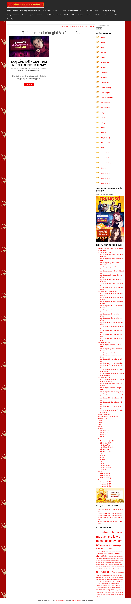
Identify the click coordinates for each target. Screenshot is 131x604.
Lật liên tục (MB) (106, 87)
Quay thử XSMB (105, 173)
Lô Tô (115, 15)
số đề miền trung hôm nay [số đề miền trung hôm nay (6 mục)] (107, 590)
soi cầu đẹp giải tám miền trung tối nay (29, 63)
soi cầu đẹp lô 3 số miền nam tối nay (112, 363)
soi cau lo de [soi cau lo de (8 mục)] (104, 571)
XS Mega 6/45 (105, 62)
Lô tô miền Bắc (105, 153)
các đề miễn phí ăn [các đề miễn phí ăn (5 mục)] (108, 553)
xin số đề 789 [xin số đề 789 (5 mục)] (119, 592)
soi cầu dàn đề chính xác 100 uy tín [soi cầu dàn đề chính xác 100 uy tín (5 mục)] (113, 575)
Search (99, 29)
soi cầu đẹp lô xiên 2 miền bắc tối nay (110, 513)
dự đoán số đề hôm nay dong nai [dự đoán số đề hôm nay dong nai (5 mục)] (107, 564)
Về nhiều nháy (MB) (107, 98)
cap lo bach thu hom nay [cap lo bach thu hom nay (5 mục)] (109, 551)
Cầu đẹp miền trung (109, 11)
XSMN (66, 15)
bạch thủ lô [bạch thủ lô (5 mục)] (104, 545)
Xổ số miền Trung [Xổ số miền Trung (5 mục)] (100, 594)
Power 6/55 (104, 72)
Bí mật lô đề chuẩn (13, 15)
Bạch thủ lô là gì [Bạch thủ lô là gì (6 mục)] (114, 545)
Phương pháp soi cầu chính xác (32, 15)
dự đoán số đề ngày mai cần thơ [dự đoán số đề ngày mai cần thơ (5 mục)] (113, 566)
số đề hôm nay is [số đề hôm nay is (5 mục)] (106, 587)
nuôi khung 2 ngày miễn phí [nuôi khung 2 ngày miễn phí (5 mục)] (114, 568)
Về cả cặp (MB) (105, 92)
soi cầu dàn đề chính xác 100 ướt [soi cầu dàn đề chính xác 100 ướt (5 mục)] (104, 577)
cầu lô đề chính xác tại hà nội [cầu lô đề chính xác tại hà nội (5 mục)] (116, 556)
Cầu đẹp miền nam (92, 11)
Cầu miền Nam (105, 103)
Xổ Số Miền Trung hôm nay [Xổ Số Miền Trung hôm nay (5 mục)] (111, 594)
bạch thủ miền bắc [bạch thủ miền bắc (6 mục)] (104, 548)
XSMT (73, 15)
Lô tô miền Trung (106, 163)
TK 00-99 (103, 148)
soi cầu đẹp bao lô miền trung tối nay (112, 392)
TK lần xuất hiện (106, 143)
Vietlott (89, 15)
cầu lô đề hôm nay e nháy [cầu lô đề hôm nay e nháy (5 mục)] (102, 558)
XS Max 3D (104, 77)
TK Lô (107, 15)
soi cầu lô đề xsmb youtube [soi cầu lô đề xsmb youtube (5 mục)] (112, 585)
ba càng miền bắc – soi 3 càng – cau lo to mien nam (23, 11)
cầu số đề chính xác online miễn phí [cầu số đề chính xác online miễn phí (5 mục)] (110, 560)
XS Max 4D (104, 67)
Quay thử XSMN (105, 183)
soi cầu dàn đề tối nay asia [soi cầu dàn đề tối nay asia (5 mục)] (109, 579)
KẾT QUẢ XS (50, 15)
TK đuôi (103, 133)
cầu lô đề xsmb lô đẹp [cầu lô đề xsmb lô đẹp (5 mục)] (114, 558)
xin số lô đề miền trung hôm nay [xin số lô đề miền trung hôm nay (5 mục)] (108, 592)
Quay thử (11, 19)
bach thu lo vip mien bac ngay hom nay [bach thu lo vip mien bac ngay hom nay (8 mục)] (109, 541)
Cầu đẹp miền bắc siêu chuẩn (72, 11)
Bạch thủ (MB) (105, 82)
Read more (29, 84)
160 (24, 70)
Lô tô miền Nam (105, 158)
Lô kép (103, 123)
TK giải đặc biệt (105, 138)
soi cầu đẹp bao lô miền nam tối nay (111, 353)
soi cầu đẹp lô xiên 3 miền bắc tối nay (110, 515)
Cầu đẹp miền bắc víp (51, 11)
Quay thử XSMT (105, 178)
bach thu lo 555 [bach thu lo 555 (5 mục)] (100, 533)
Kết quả (81, 15)
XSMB (59, 15)
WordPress (60, 601)
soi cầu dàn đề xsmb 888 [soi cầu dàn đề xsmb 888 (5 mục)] (110, 581)
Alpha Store (76, 601)
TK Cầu (98, 15)
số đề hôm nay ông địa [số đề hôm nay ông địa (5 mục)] (116, 587)
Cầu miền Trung (105, 108)
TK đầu (103, 128)
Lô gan (103, 113)
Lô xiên (103, 118)
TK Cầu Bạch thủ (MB (107, 441)
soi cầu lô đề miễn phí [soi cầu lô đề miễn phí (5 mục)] (109, 583)
